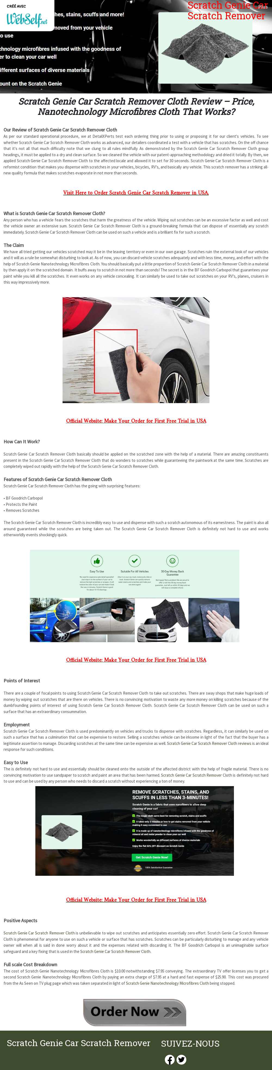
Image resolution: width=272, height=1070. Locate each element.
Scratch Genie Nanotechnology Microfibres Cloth (167, 983)
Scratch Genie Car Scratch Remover (191, 775)
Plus (263, 7)
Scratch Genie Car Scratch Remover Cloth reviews (209, 743)
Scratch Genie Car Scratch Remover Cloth (39, 933)
